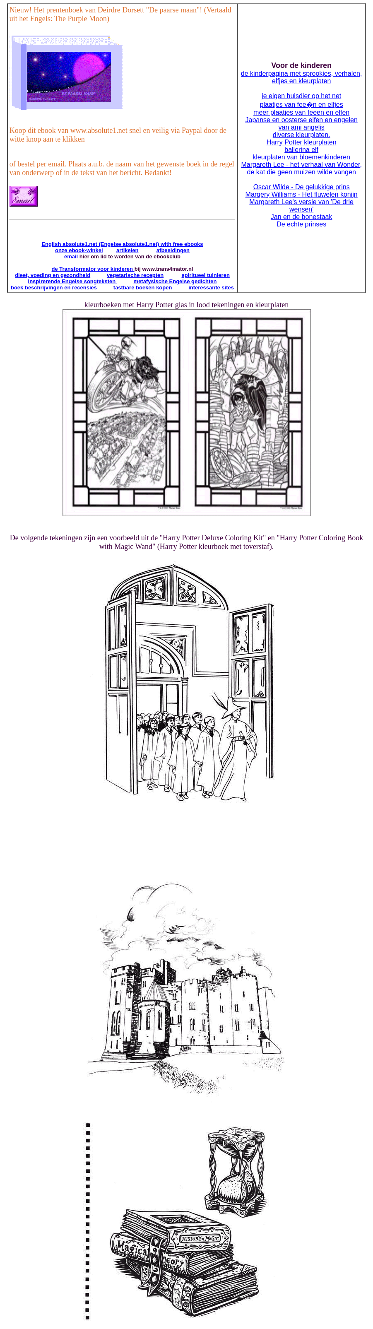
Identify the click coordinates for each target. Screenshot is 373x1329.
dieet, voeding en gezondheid (52, 275)
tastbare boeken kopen (143, 287)
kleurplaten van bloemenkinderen (301, 157)
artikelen (127, 250)
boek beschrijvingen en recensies (55, 287)
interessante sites (211, 287)
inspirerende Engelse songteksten (72, 281)
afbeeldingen (173, 250)
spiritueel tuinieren (206, 275)
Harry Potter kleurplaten (302, 142)
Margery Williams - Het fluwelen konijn (301, 194)
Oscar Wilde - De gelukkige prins (301, 186)
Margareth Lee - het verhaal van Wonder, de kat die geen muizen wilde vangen (301, 168)
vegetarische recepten (135, 275)
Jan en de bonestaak (301, 216)
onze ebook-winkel (79, 250)
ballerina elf (301, 149)
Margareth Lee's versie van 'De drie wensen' (301, 205)
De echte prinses (301, 224)
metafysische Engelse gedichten (175, 281)
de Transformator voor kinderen (93, 269)
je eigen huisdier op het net (301, 95)
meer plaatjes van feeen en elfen (301, 112)
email (71, 256)
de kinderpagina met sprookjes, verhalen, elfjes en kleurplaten (301, 77)
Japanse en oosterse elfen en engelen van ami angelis (301, 123)
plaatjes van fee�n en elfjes (301, 104)
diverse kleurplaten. (301, 134)
